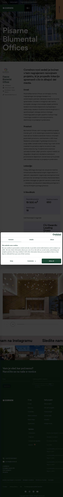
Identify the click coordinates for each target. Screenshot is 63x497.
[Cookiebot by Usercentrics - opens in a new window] (54, 235)
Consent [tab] (10, 239)
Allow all (51, 261)
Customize (31, 261)
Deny (11, 261)
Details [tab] (31, 239)
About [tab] (52, 239)
